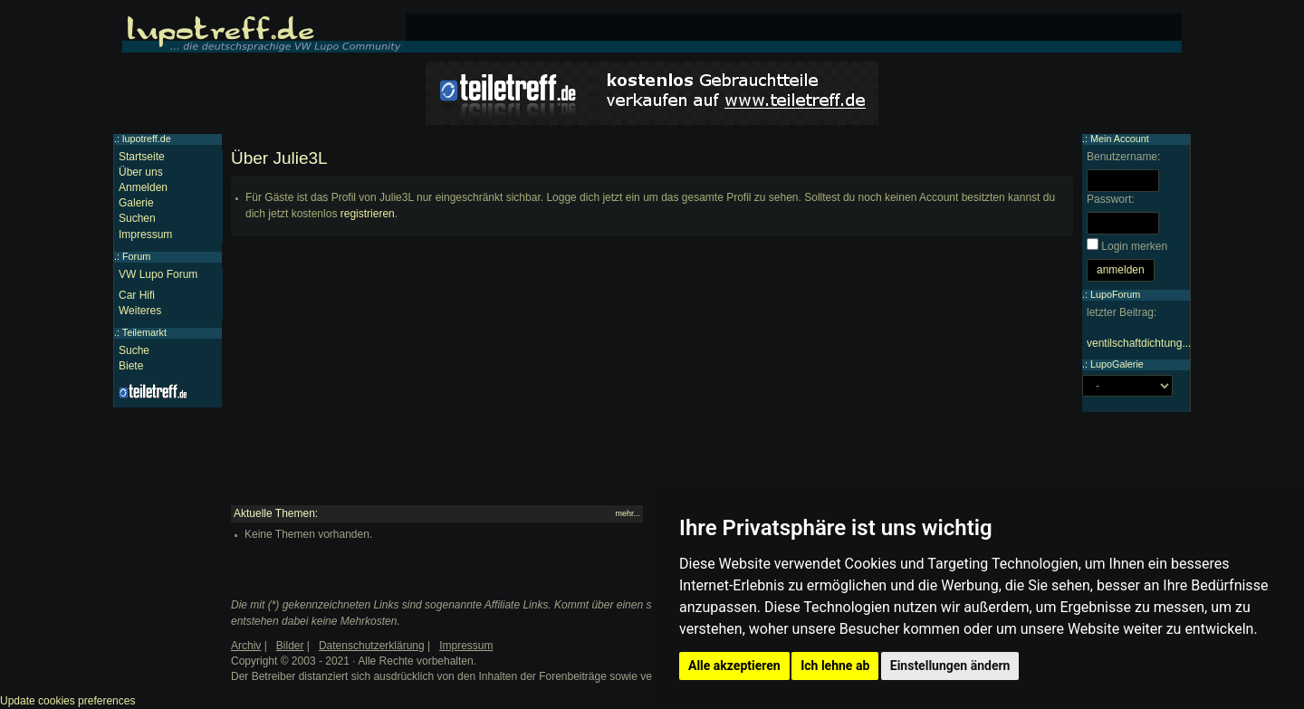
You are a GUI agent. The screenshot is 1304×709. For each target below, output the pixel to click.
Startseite (142, 156)
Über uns (141, 172)
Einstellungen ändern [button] (950, 665)
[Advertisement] (652, 378)
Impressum (145, 234)
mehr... (627, 513)
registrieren (367, 213)
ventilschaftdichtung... (1139, 343)
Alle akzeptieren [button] (734, 665)
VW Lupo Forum (158, 274)
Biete (131, 365)
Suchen (137, 218)
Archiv (246, 645)
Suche (134, 350)
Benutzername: (1123, 156)
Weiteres (140, 310)
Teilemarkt (144, 332)
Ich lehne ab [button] (835, 665)
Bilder (290, 645)
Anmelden (143, 187)
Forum (136, 256)
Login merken (1134, 246)
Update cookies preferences (67, 701)
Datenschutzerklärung (372, 645)
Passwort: (1111, 199)
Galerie (136, 202)
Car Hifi (137, 295)
